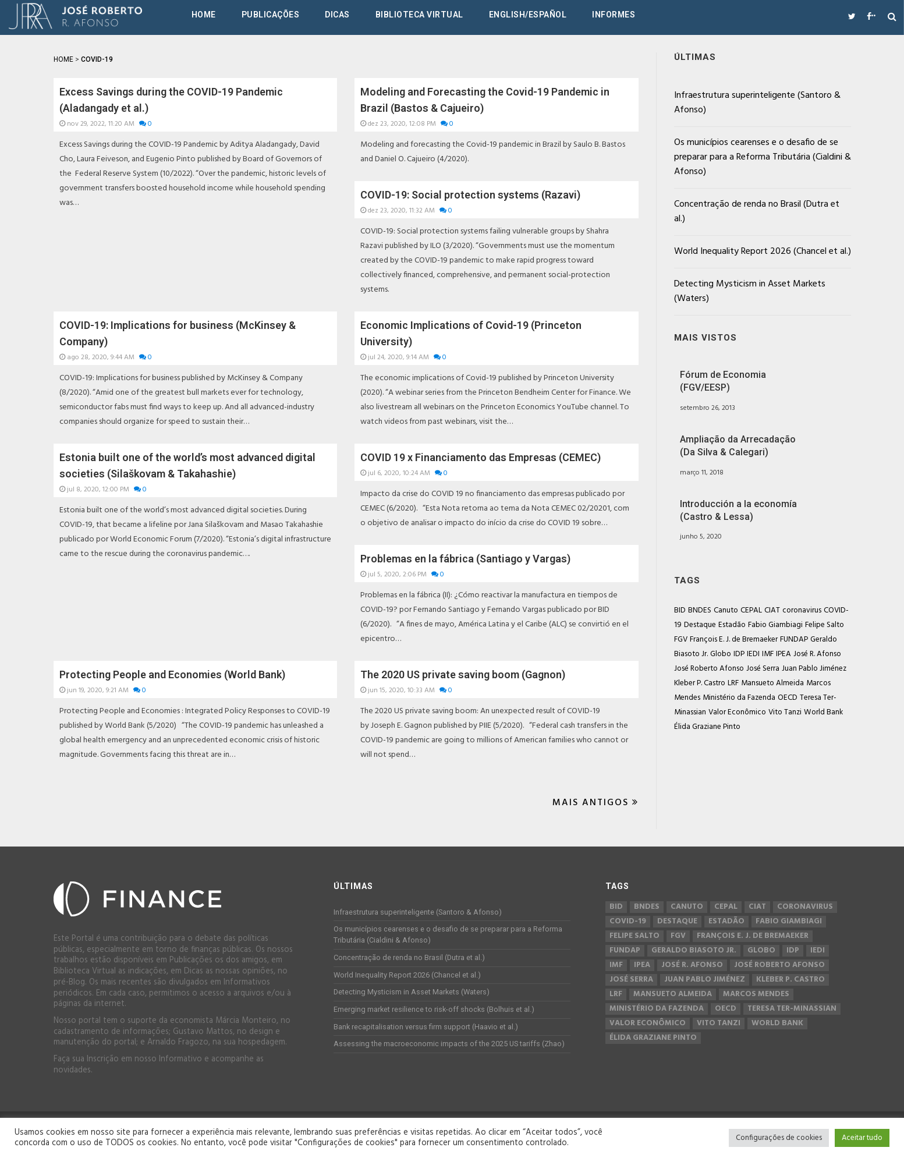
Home (204, 14)
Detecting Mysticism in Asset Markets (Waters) (749, 291)
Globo (720, 654)
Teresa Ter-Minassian (791, 1009)
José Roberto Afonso (709, 669)
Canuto (726, 610)
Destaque (700, 625)
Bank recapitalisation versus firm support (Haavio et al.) (426, 1026)
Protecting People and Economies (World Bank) (172, 674)
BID (680, 610)
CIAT (772, 610)
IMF (768, 654)
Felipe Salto (824, 625)
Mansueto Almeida (772, 683)
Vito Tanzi (785, 712)
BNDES (699, 610)
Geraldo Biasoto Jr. (693, 951)
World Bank (823, 712)
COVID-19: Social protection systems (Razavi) (470, 195)
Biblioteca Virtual (419, 14)
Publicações (271, 14)
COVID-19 (627, 921)
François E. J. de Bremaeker (734, 639)
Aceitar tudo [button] (862, 1138)
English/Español (528, 14)
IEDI (753, 654)
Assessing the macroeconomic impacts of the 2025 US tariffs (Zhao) (449, 1043)
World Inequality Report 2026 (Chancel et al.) (762, 251)
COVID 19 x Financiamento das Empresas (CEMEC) (480, 457)
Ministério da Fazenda (739, 698)
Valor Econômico (737, 712)
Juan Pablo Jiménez (814, 669)
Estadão (732, 625)
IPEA (783, 654)
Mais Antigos (595, 802)
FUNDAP (794, 639)
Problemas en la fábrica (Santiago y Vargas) (465, 559)
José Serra (762, 669)
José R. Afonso (817, 654)
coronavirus (801, 610)
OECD (787, 698)
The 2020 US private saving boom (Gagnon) (462, 674)
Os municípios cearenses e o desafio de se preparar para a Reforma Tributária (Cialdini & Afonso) (762, 157)
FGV (680, 639)
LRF (733, 683)
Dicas (337, 14)
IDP (739, 654)
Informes (613, 14)
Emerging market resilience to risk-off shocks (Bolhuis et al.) (434, 1009)
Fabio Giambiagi (775, 625)
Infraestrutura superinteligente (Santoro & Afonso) (757, 103)
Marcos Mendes (756, 994)
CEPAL (751, 610)
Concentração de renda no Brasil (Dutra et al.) (756, 211)
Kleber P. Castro (699, 683)
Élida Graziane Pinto (707, 727)
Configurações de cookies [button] (779, 1138)
